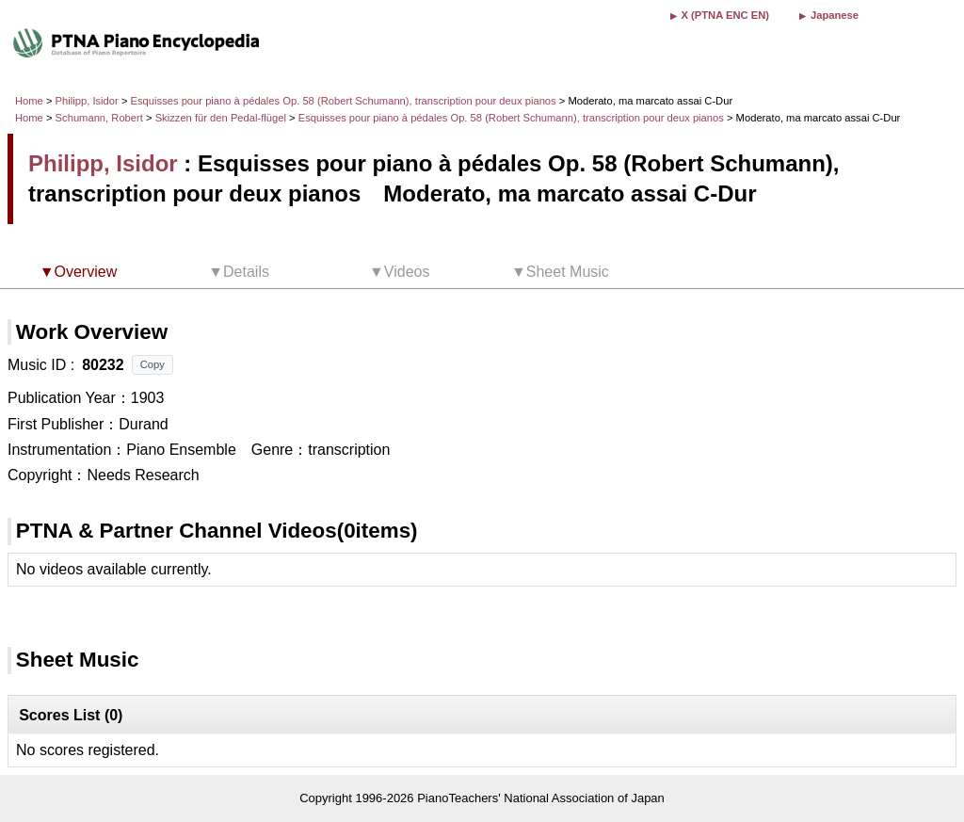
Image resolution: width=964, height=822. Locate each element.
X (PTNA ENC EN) (725, 15)
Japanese (835, 15)
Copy (152, 364)
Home (29, 100)
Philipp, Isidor (87, 100)
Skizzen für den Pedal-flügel (222, 117)
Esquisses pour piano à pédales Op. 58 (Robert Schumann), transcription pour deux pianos (345, 100)
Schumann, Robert (99, 117)
